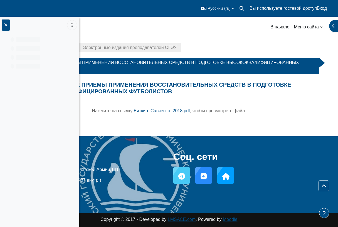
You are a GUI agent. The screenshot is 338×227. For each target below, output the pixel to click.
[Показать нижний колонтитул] (324, 213)
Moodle (270, 219)
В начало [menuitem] (279, 27)
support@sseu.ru (137, 190)
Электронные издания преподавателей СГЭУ (199, 47)
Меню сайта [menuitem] (306, 27)
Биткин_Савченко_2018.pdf (201, 110)
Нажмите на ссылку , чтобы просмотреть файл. (209, 110)
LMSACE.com (221, 219)
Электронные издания (115, 47)
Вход (322, 8)
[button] (218, 8)
